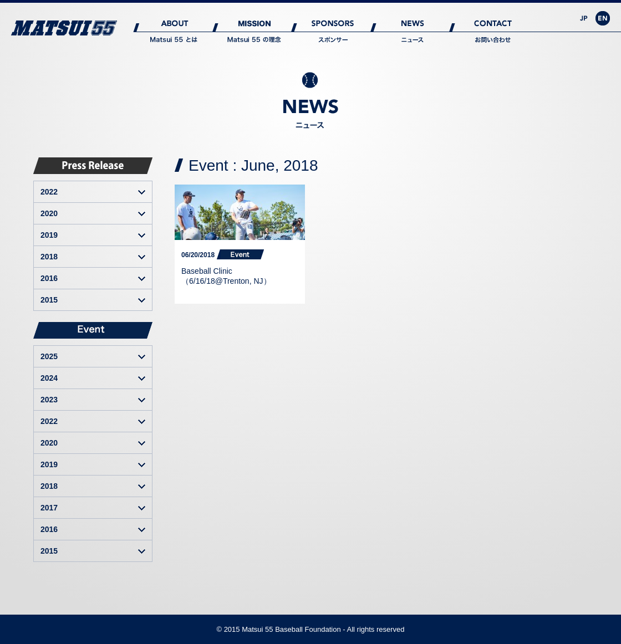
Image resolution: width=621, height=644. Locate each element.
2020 (49, 213)
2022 (49, 191)
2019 (49, 235)
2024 (49, 378)
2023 (49, 399)
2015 (49, 299)
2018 (49, 256)
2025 (49, 356)
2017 (49, 507)
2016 (49, 278)
